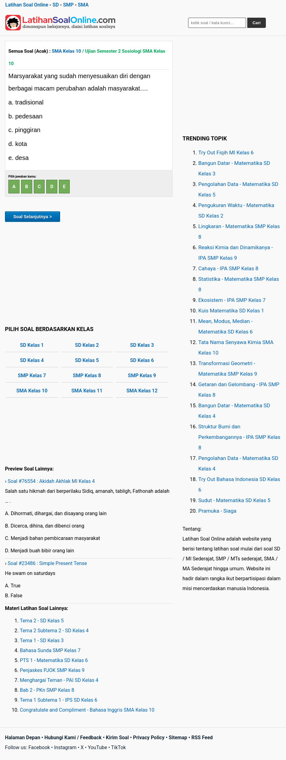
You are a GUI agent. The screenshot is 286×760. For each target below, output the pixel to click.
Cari (257, 22)
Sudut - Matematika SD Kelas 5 (234, 500)
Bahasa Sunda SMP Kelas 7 (50, 650)
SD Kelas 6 (142, 360)
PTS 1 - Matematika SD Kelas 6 (54, 660)
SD (55, 5)
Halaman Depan (22, 737)
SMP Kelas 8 (87, 375)
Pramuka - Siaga (217, 511)
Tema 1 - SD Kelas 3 (42, 640)
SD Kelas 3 (142, 345)
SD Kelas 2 (87, 345)
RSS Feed (202, 737)
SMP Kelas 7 (32, 375)
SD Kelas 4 (32, 360)
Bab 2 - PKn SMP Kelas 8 (47, 690)
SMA (83, 5)
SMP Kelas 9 (142, 375)
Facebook (39, 747)
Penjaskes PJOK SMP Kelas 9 (52, 670)
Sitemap (178, 737)
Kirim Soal (117, 737)
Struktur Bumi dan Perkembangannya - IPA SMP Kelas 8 (239, 437)
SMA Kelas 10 (66, 51)
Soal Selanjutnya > (32, 216)
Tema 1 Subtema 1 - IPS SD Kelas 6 (58, 700)
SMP (68, 5)
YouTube (97, 747)
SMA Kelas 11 (86, 391)
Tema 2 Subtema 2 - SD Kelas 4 (54, 631)
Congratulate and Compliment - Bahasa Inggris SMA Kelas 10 (87, 710)
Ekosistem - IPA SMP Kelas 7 (232, 300)
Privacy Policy (148, 737)
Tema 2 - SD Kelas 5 (42, 621)
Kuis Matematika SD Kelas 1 (231, 310)
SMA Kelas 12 (141, 391)
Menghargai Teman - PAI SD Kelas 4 (59, 680)
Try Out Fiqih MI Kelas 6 (226, 152)
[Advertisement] (88, 272)
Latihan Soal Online (26, 5)
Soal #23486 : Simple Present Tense (47, 563)
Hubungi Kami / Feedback (73, 737)
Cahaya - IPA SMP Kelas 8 (228, 268)
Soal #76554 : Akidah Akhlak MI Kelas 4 (51, 481)
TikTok (118, 747)
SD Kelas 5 (87, 360)
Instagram (65, 747)
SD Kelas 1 (32, 345)
